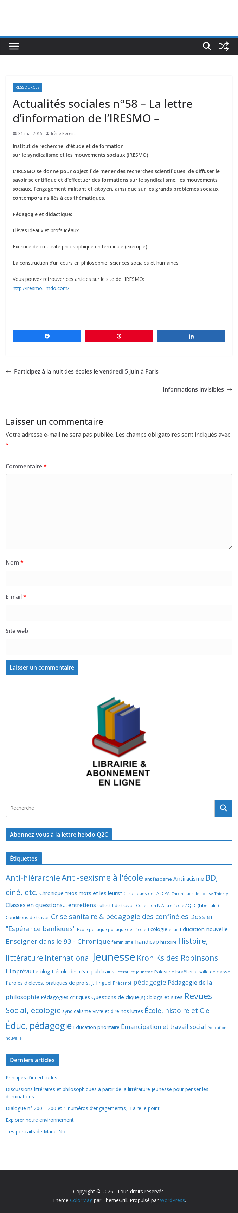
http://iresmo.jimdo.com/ (41, 288)
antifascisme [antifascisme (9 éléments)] (158, 879)
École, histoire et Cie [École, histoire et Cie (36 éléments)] (177, 1010)
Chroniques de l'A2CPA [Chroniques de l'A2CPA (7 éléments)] (146, 894)
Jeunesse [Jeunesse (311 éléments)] (113, 957)
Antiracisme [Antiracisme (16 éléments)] (188, 878)
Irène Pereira (64, 133)
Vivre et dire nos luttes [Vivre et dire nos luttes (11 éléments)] (117, 1011)
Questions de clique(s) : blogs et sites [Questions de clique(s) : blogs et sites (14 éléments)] (137, 996)
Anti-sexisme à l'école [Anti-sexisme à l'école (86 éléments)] (102, 877)
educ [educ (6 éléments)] (173, 929)
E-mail (16, 597)
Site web (17, 631)
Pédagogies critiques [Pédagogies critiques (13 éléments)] (65, 996)
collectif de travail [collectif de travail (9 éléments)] (116, 905)
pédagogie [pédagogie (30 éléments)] (149, 982)
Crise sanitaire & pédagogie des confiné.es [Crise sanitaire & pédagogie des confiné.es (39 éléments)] (119, 916)
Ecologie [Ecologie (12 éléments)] (157, 929)
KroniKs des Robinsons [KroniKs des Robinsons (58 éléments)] (177, 958)
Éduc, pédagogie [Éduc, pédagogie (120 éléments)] (39, 1026)
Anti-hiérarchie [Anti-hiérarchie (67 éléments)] (33, 877)
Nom (15, 562)
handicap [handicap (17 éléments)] (147, 942)
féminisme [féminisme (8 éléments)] (123, 942)
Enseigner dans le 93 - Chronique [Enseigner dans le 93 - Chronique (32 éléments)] (58, 941)
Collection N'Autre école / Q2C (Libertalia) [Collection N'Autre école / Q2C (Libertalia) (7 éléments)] (177, 906)
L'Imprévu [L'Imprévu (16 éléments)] (18, 971)
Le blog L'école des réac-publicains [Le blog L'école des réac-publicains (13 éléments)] (73, 971)
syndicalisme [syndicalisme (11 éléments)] (76, 1011)
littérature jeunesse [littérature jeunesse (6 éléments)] (134, 971)
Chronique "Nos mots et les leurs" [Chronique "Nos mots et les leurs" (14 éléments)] (80, 893)
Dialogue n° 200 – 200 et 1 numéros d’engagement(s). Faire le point (83, 1108)
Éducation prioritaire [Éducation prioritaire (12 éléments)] (96, 1027)
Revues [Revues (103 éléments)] (198, 996)
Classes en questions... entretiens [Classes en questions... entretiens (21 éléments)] (51, 905)
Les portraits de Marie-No (35, 1131)
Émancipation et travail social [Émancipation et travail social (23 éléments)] (163, 1027)
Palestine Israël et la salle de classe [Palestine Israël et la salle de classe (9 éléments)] (192, 971)
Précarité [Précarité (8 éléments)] (122, 983)
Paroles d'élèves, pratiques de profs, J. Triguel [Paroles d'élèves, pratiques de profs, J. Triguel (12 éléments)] (58, 982)
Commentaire (26, 466)
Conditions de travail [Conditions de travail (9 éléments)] (28, 917)
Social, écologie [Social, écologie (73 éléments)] (33, 1010)
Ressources (27, 87)
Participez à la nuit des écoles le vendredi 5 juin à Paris (82, 371)
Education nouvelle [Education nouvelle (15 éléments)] (204, 928)
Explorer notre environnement (40, 1119)
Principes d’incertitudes (31, 1077)
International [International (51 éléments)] (68, 958)
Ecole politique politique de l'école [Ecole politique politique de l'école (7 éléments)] (111, 929)
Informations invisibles (197, 389)
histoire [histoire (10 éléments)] (168, 942)
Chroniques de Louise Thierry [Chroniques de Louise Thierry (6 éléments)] (199, 893)
